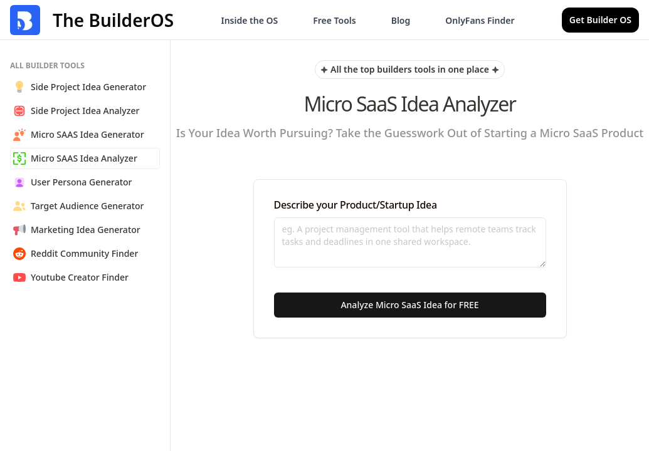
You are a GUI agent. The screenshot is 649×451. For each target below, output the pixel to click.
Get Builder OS (600, 20)
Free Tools (334, 20)
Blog (401, 20)
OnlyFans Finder (479, 20)
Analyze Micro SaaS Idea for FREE (409, 305)
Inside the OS (249, 20)
